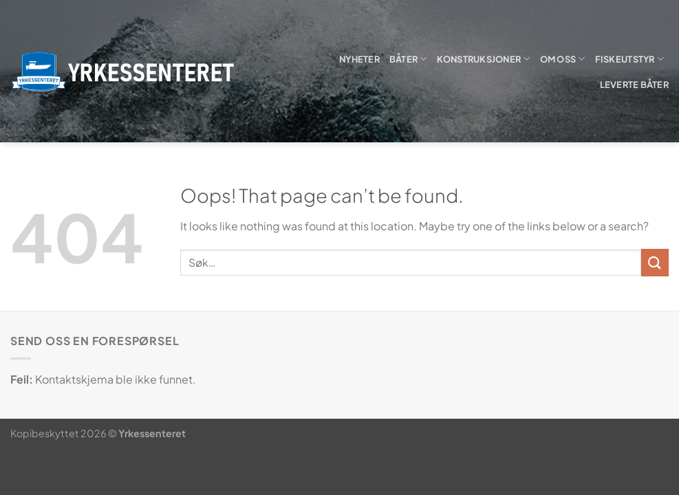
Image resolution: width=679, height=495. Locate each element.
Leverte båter (634, 84)
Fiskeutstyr (629, 58)
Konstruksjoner (483, 58)
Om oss (562, 58)
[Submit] (655, 262)
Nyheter (359, 59)
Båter (408, 58)
